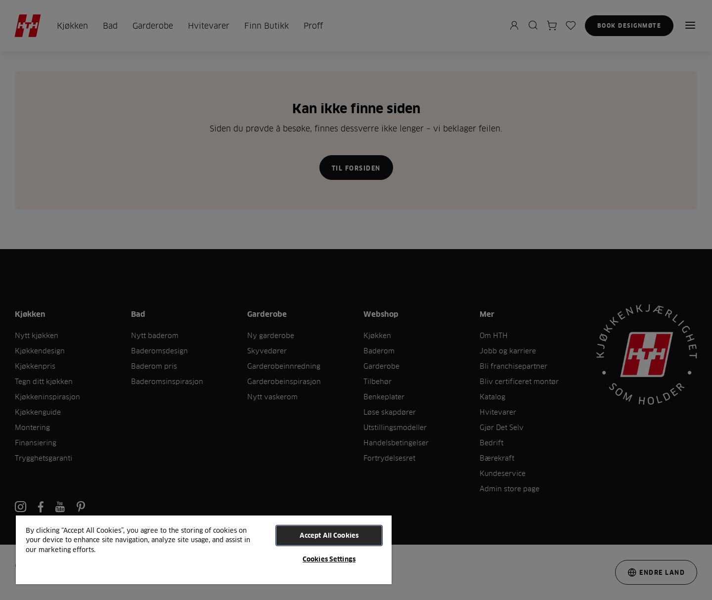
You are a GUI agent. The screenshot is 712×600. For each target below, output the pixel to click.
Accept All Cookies (329, 535)
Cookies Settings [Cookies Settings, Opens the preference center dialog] (329, 559)
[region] (204, 549)
